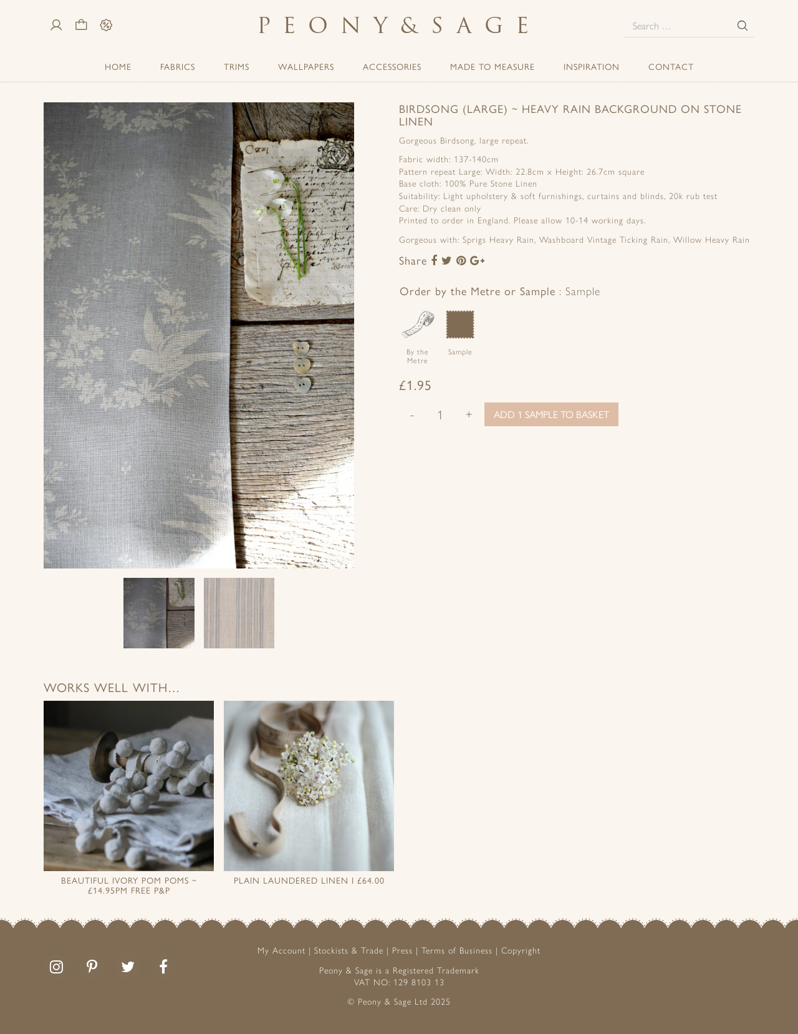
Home (118, 66)
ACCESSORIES (392, 66)
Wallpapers (306, 66)
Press (402, 950)
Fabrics (177, 66)
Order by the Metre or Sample (500, 290)
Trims (236, 66)
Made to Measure (492, 66)
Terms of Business (457, 950)
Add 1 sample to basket (551, 414)
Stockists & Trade (348, 950)
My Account (281, 950)
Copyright (521, 950)
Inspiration (592, 66)
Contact (671, 66)
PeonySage (399, 25)
